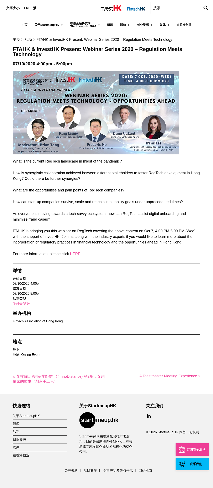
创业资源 (145, 24)
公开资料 (71, 469)
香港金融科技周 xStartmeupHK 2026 (85, 25)
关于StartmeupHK (49, 24)
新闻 (110, 24)
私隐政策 (90, 469)
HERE (75, 252)
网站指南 (145, 469)
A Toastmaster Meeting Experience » (169, 374)
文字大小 (13, 8)
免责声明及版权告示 (118, 469)
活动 (125, 24)
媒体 (165, 24)
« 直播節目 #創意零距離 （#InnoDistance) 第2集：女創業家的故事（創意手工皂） (58, 377)
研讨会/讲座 (21, 302)
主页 (24, 24)
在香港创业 (184, 24)
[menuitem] (26, 8)
